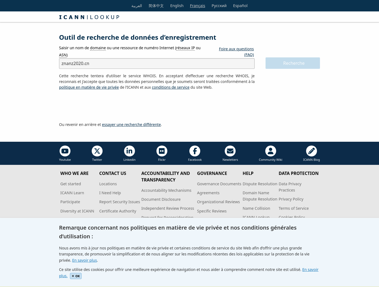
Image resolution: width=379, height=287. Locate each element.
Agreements (208, 192)
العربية (136, 5)
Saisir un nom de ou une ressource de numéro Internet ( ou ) (130, 51)
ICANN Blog (311, 154)
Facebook (195, 154)
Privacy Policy (291, 199)
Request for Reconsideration (167, 217)
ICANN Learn (72, 192)
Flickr (161, 154)
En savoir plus (84, 260)
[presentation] (100, 106)
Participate (70, 201)
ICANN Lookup (256, 217)
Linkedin (130, 154)
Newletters (230, 154)
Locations (108, 183)
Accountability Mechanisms (166, 190)
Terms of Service (294, 208)
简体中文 (156, 5)
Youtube (65, 154)
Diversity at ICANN (77, 211)
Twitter (97, 154)
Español (240, 5)
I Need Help (110, 192)
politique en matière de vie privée (89, 87)
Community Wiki (270, 154)
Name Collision (256, 208)
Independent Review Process (167, 208)
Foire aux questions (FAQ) (236, 51)
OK (76, 276)
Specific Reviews (212, 211)
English (177, 5)
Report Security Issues (119, 201)
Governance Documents (219, 183)
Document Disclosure (160, 199)
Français (197, 5)
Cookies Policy (292, 217)
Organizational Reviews (218, 201)
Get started (70, 183)
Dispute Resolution (260, 183)
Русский (219, 5)
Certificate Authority (117, 211)
